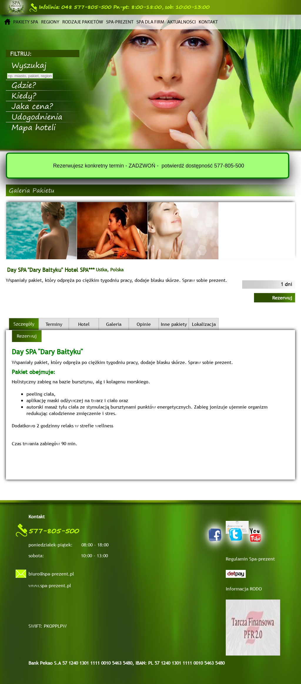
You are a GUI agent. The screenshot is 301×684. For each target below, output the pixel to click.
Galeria (113, 324)
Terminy (54, 324)
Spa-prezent (119, 22)
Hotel (84, 324)
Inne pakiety (174, 324)
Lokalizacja (204, 324)
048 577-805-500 (70, 7)
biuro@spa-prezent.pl (51, 573)
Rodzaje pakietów (82, 22)
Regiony (50, 22)
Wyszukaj (28, 65)
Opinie (144, 324)
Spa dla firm (150, 22)
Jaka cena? (32, 106)
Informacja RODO (244, 588)
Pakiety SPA (25, 22)
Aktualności (181, 22)
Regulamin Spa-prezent (250, 559)
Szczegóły (24, 324)
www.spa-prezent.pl (50, 585)
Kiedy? (23, 95)
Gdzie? (23, 84)
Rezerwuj (282, 297)
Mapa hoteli (33, 127)
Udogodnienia (36, 116)
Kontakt (208, 22)
